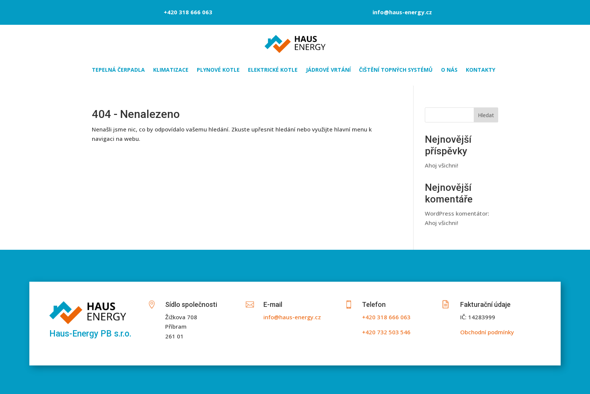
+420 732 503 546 (386, 332)
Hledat (486, 115)
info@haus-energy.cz (402, 12)
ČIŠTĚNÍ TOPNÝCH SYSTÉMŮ (396, 70)
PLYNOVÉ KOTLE (218, 70)
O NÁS (449, 70)
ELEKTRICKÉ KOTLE (273, 70)
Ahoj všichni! (441, 165)
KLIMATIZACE (171, 70)
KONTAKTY (480, 70)
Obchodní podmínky (487, 332)
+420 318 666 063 (188, 12)
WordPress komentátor (456, 213)
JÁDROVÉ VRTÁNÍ (328, 70)
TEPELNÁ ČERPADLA (118, 70)
